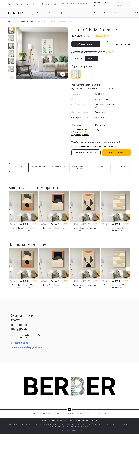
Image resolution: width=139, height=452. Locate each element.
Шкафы (129, 13)
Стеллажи (119, 13)
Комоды (52, 13)
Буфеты (62, 13)
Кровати (98, 13)
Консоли (80, 13)
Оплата (89, 413)
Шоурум (35, 4)
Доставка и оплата (22, 4)
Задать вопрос (116, 152)
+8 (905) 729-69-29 (86, 152)
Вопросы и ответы (101, 413)
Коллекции (42, 13)
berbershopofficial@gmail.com (26, 347)
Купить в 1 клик (121, 44)
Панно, (98, 112)
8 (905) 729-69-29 (100, 4)
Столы (89, 13)
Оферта (79, 413)
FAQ (55, 4)
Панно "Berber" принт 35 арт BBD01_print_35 (54, 229)
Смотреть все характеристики (87, 117)
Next (128, 212)
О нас (10, 4)
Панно (71, 13)
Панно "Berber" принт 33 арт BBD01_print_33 (115, 229)
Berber (104, 112)
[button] (11, 77)
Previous (11, 212)
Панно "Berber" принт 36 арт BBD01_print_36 (23, 229)
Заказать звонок (120, 4)
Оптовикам (45, 4)
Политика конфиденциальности (69, 430)
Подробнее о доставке (80, 135)
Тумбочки (108, 13)
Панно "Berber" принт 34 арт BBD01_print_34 (85, 229)
